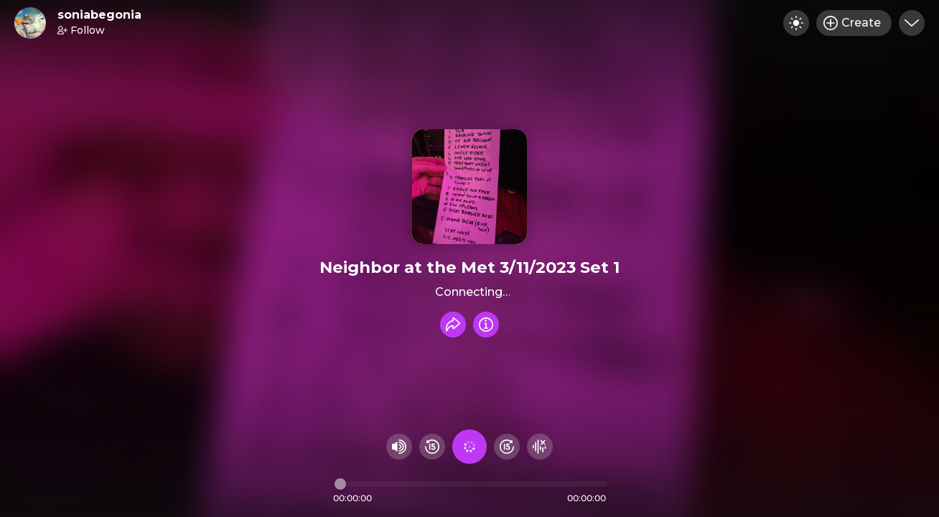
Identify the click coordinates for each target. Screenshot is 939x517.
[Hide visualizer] (540, 447)
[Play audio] (469, 446)
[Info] (486, 324)
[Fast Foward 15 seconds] (507, 447)
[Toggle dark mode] (796, 23)
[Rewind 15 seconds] (432, 447)
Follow (81, 30)
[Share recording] (453, 324)
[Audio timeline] (471, 484)
